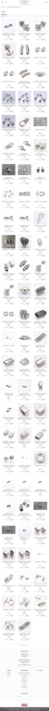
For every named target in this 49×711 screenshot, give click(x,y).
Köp (11, 39)
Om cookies (24, 677)
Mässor (24, 675)
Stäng (38, 709)
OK (30, 696)
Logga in (9, 675)
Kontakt (9, 672)
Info (6, 39)
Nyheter (24, 684)
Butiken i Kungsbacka (24, 674)
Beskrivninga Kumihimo (24, 672)
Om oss (24, 678)
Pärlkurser (24, 680)
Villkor (8, 674)
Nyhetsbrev (24, 686)
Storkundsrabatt (24, 681)
